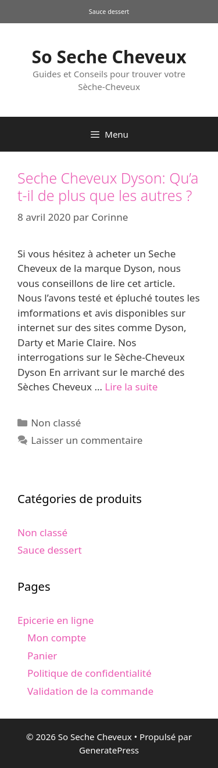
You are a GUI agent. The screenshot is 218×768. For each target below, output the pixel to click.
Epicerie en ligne (55, 620)
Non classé (56, 422)
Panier (42, 655)
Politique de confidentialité (89, 673)
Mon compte (56, 637)
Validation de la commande (90, 691)
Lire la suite (131, 386)
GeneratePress (109, 750)
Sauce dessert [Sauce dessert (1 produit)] (109, 12)
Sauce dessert (49, 550)
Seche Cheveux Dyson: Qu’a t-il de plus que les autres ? (107, 186)
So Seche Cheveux (108, 57)
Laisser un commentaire (86, 440)
